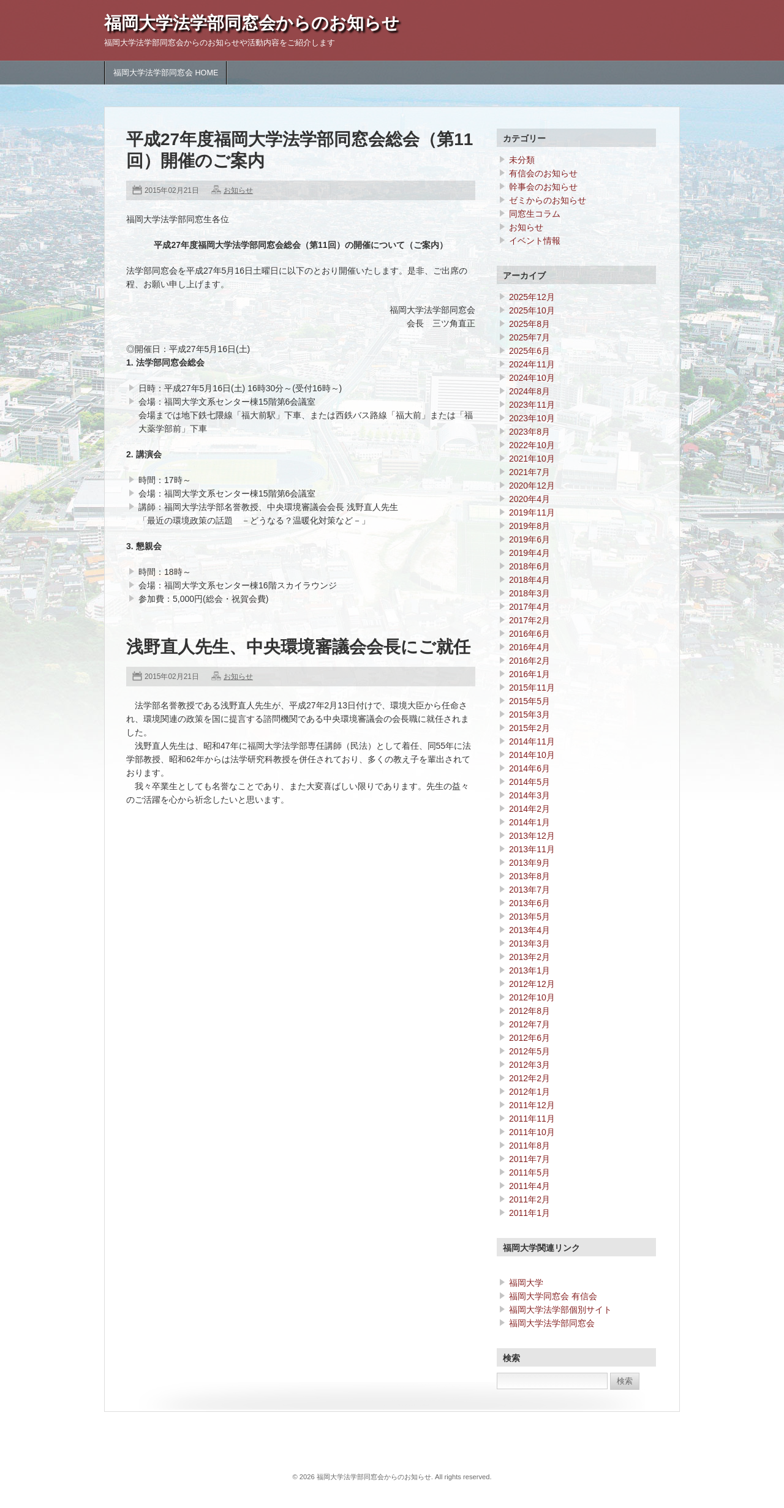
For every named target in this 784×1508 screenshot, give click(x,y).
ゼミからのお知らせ (547, 200)
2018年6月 (529, 566)
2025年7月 (529, 337)
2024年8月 (529, 391)
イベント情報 (534, 241)
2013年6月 (529, 903)
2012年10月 (532, 997)
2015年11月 (532, 687)
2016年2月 (529, 661)
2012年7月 (529, 1024)
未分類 (522, 160)
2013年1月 (529, 970)
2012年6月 (529, 1038)
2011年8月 (529, 1145)
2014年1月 (529, 822)
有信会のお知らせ (543, 173)
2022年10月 (532, 445)
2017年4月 (529, 607)
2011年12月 (532, 1105)
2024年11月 (532, 364)
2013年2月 (529, 957)
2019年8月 (529, 526)
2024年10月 (532, 378)
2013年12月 (532, 836)
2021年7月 (529, 472)
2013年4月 (529, 930)
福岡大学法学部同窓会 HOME (165, 73)
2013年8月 (529, 876)
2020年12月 (532, 485)
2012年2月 (529, 1078)
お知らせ (238, 190)
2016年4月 (529, 647)
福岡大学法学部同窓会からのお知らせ (251, 22)
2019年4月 (529, 553)
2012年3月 (529, 1065)
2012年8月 (529, 1011)
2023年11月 (532, 405)
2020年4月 (529, 499)
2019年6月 (529, 539)
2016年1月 (529, 674)
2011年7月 (529, 1159)
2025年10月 (532, 310)
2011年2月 (529, 1199)
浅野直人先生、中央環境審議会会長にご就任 (298, 646)
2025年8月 (529, 324)
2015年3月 (529, 714)
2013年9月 (529, 863)
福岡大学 (526, 1283)
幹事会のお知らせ (543, 187)
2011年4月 (529, 1186)
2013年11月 (532, 849)
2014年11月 (532, 741)
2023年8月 (529, 432)
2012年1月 (529, 1092)
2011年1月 (529, 1213)
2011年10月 (532, 1132)
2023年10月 (532, 418)
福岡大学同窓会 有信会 (553, 1296)
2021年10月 (532, 458)
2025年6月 (529, 351)
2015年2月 (529, 728)
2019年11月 (532, 512)
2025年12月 (532, 297)
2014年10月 (532, 755)
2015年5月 (529, 701)
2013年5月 (529, 916)
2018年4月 (529, 580)
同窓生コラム (534, 214)
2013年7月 (529, 890)
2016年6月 (529, 634)
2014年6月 (529, 768)
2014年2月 (529, 809)
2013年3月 (529, 943)
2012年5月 (529, 1051)
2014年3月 (529, 795)
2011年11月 (532, 1118)
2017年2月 (529, 620)
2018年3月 (529, 593)
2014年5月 (529, 782)
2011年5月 (529, 1172)
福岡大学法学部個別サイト (560, 1310)
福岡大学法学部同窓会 (552, 1323)
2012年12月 (532, 984)
